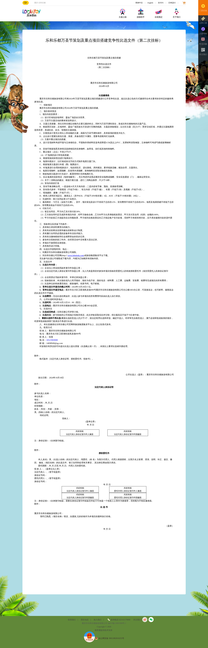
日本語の (172, 3)
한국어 (161, 3)
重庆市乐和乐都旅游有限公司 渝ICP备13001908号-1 (104, 623)
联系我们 (72, 620)
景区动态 (85, 620)
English (151, 3)
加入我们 (97, 620)
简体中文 (139, 3)
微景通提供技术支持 (103, 630)
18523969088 (52, 340)
